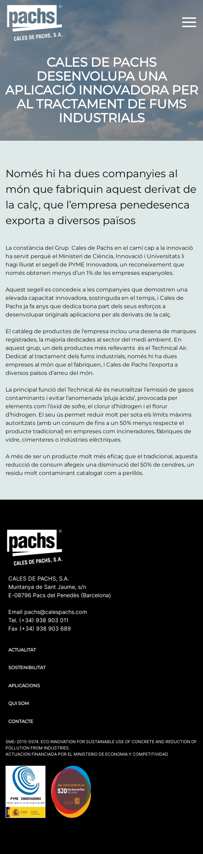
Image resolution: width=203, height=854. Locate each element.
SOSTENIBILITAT (26, 667)
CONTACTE (20, 721)
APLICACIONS (24, 685)
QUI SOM (18, 703)
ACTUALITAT (22, 649)
